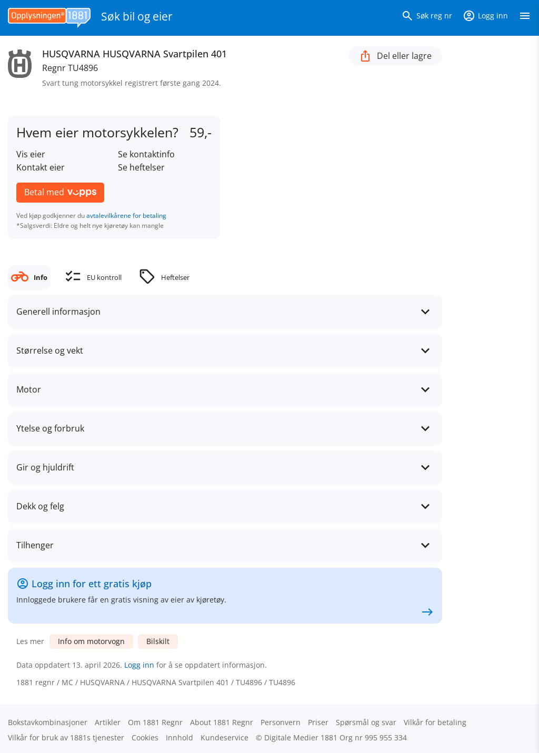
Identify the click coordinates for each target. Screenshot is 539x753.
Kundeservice (224, 737)
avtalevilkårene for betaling (126, 215)
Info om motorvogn (91, 641)
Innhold (179, 737)
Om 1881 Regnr (155, 722)
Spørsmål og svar (366, 722)
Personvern (281, 722)
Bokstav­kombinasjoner (47, 722)
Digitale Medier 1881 (300, 737)
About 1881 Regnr (221, 722)
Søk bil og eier (137, 16)
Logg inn (139, 665)
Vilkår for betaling (435, 722)
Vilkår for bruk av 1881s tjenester (66, 737)
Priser (318, 722)
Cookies (145, 737)
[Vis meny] (524, 17)
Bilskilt (157, 641)
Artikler (108, 722)
